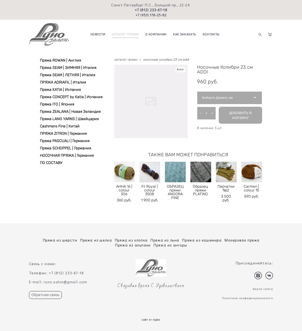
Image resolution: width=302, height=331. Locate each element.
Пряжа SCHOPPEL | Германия (65, 148)
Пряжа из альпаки (133, 244)
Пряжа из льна (165, 240)
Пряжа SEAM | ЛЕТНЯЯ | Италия (67, 75)
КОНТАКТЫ (211, 34)
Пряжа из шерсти (60, 240)
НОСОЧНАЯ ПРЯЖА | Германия (67, 155)
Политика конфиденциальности (247, 298)
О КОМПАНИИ (156, 34)
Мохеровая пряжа (242, 240)
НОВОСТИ (97, 34)
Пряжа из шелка (96, 240)
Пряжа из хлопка (131, 240)
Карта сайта (263, 289)
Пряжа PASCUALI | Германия (64, 141)
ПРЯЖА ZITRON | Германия (63, 133)
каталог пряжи (125, 60)
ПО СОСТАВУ (51, 163)
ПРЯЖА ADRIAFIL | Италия (63, 82)
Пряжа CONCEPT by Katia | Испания (71, 97)
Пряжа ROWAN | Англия (60, 60)
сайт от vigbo (151, 320)
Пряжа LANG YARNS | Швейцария (69, 119)
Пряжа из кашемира (202, 240)
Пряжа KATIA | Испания (60, 89)
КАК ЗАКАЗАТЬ (184, 34)
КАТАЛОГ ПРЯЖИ (125, 34)
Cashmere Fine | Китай (60, 126)
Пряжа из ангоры (170, 244)
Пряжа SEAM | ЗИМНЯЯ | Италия (68, 67)
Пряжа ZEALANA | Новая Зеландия (70, 111)
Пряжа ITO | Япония (57, 104)
